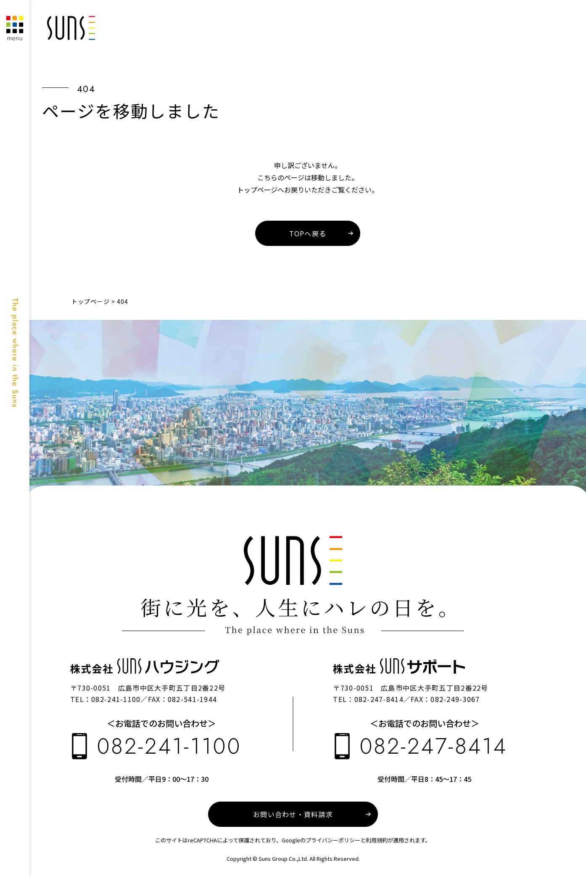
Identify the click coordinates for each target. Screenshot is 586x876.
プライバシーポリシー (333, 840)
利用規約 (377, 840)
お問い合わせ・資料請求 (293, 814)
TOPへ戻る (308, 233)
